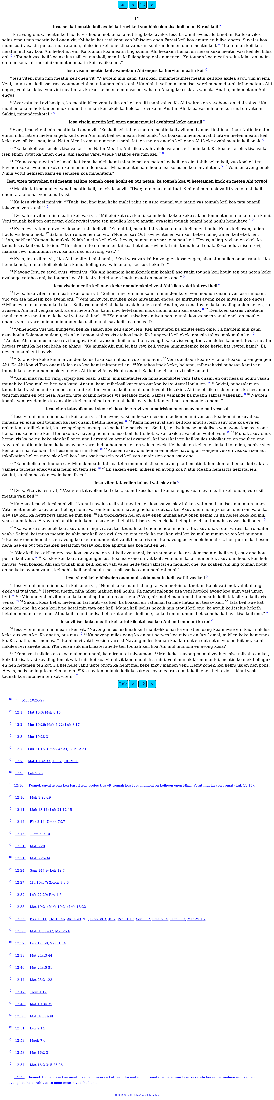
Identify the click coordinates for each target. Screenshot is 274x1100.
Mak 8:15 (53, 712)
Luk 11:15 (244, 785)
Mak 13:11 (39, 810)
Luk (123, 4)
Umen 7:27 (56, 822)
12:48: (20, 1004)
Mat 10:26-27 (33, 700)
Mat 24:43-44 (41, 955)
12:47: (20, 992)
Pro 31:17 (126, 919)
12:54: (20, 1065)
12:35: (20, 919)
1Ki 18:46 (57, 919)
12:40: (20, 967)
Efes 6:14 (160, 919)
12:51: (20, 1028)
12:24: (20, 870)
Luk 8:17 (72, 724)
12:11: (20, 810)
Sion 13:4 (58, 943)
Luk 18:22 (77, 907)
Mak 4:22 (55, 724)
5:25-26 (56, 1065)
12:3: (19, 737)
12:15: (20, 834)
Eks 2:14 (37, 822)
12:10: (19, 785)
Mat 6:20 (37, 846)
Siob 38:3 (98, 919)
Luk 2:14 (37, 1028)
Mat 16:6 (35, 712)
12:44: (20, 980)
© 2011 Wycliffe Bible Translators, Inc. (137, 1095)
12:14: (20, 822)
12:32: (20, 895)
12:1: (19, 712)
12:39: (20, 955)
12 (142, 4)
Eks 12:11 (38, 919)
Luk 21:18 (36, 749)
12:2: (19, 724)
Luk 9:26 (35, 773)
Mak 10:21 (58, 907)
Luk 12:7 (57, 870)
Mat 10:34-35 (41, 1004)
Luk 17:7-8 (39, 943)
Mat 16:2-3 (39, 1052)
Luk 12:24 (77, 749)
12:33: (20, 907)
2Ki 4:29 (74, 919)
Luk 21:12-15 (61, 810)
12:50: (20, 1016)
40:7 (112, 919)
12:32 (57, 761)
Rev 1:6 (55, 895)
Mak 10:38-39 (41, 1016)
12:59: (19, 1077)
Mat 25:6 (62, 931)
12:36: (20, 931)
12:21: (20, 846)
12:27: (20, 882)
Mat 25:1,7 (196, 919)
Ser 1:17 (143, 919)
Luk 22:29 (38, 895)
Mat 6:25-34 (40, 858)
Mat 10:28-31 (39, 737)
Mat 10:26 (36, 724)
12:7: (19, 749)
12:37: (20, 943)
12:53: (20, 1040)
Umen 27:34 (57, 749)
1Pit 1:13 (177, 919)
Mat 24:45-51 (41, 967)
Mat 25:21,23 (41, 980)
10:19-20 (71, 761)
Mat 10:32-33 (39, 761)
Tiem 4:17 (38, 992)
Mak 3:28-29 (40, 797)
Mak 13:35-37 (41, 931)
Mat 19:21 (38, 907)
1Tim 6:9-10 (40, 834)
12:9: (19, 773)
